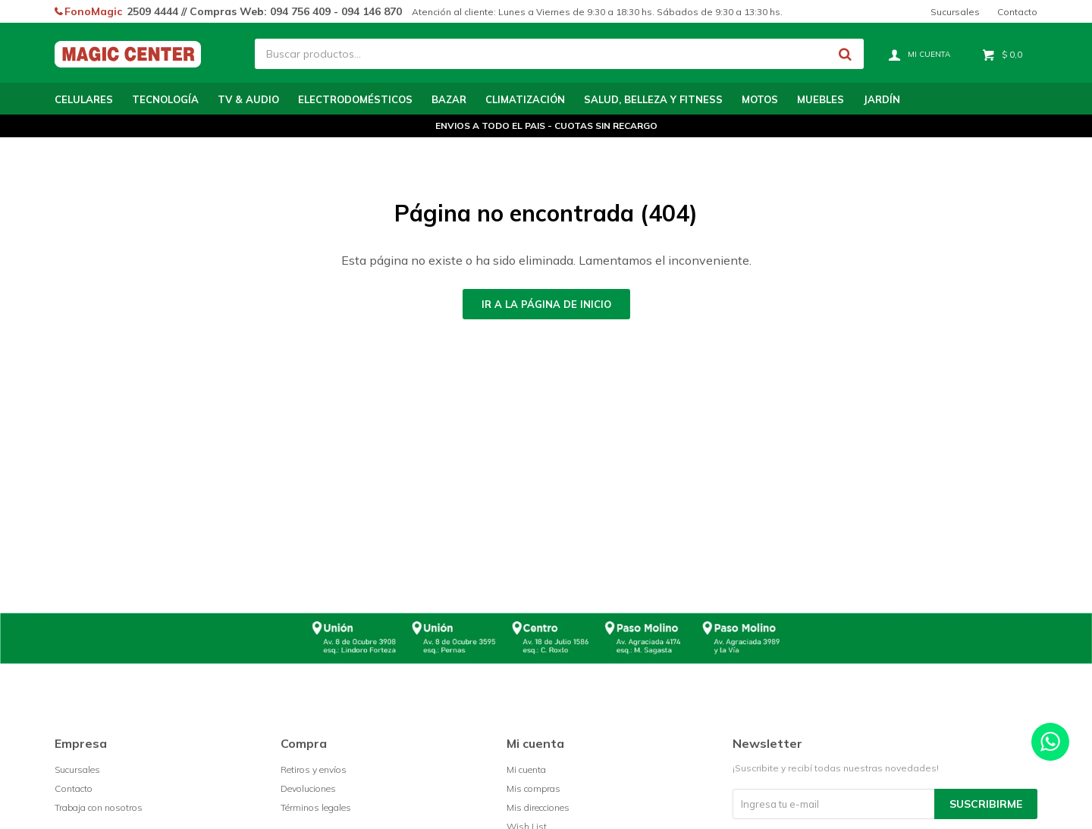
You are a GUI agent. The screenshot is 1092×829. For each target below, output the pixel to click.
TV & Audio (248, 99)
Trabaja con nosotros (99, 807)
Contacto (1017, 11)
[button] (845, 54)
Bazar (448, 99)
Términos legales (316, 807)
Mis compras (533, 788)
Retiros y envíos (314, 769)
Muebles (820, 99)
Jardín (881, 99)
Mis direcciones (538, 807)
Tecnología (165, 99)
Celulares (84, 99)
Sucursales (955, 11)
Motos (760, 99)
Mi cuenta (526, 769)
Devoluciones (308, 788)
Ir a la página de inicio (546, 304)
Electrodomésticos (355, 99)
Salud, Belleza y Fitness (653, 99)
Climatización (525, 99)
